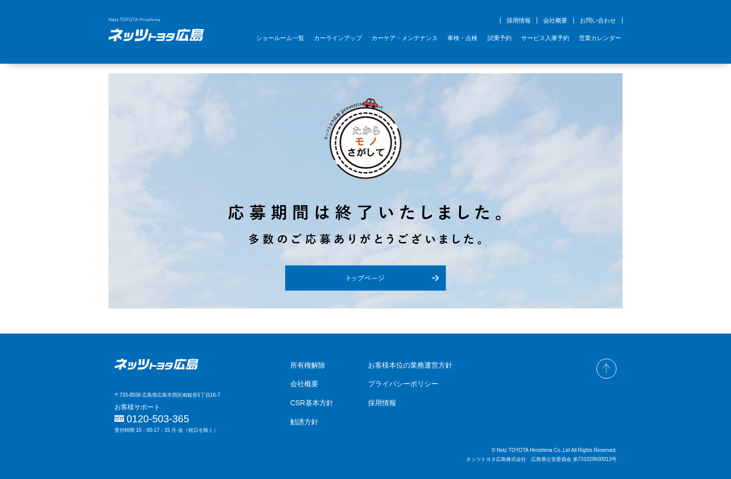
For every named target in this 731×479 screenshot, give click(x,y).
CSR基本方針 (311, 403)
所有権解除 (307, 365)
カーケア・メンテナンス (405, 38)
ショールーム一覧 (280, 38)
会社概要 (555, 21)
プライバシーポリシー (403, 384)
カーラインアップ (338, 38)
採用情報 (519, 21)
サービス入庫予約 (545, 38)
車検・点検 (462, 38)
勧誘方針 (304, 422)
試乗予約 (500, 38)
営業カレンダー (600, 38)
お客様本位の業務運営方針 (410, 365)
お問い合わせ (598, 21)
